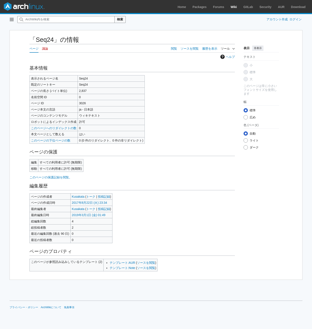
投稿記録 (104, 196)
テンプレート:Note (122, 268)
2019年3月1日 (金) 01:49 (88, 215)
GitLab (248, 7)
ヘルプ (227, 57)
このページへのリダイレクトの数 (53, 128)
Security (265, 7)
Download (298, 7)
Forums (218, 7)
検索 (120, 19)
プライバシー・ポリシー (24, 307)
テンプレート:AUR (122, 262)
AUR (281, 7)
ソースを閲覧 (146, 262)
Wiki (234, 7)
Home (182, 7)
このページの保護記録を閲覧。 (50, 177)
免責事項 (69, 307)
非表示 (258, 48)
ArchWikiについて (51, 307)
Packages (200, 7)
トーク (90, 196)
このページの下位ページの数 (50, 140)
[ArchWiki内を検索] (66, 19)
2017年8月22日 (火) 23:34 (89, 202)
